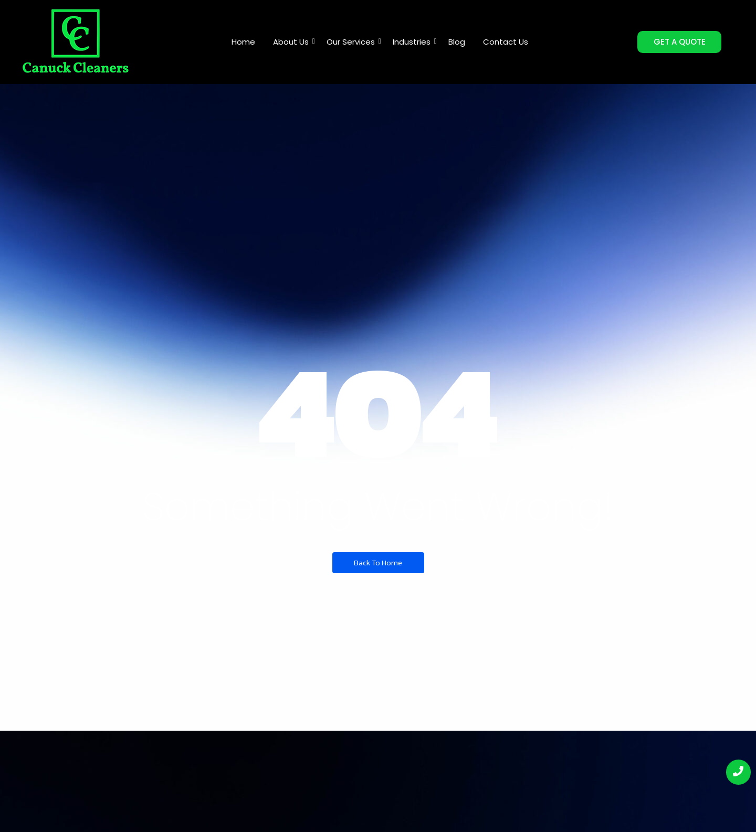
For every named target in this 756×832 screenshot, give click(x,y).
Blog (456, 41)
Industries (413, 41)
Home (243, 41)
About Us (292, 41)
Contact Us (505, 41)
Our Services (353, 41)
